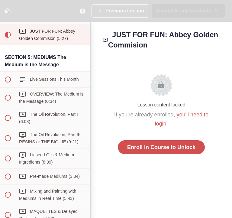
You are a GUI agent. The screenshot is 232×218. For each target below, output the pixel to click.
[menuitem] (82, 10)
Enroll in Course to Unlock (161, 147)
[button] (7, 10)
